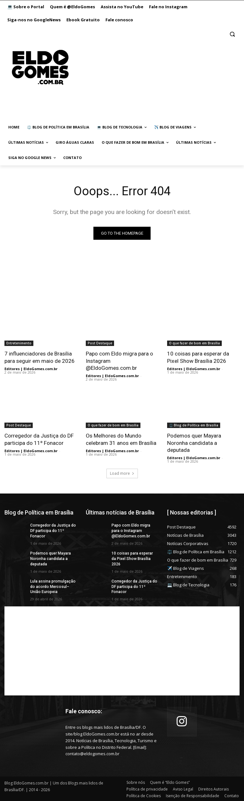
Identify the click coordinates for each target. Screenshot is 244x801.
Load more (122, 473)
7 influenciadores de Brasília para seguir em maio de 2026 (39, 357)
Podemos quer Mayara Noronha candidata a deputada (194, 442)
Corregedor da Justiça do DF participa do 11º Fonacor (39, 439)
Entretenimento (18, 343)
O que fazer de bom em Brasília (194, 343)
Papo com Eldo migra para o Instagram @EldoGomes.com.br (130, 530)
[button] (232, 34)
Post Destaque (100, 343)
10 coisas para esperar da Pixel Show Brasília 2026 (198, 357)
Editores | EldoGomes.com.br (31, 368)
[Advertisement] (150, 73)
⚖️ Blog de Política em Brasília (193, 425)
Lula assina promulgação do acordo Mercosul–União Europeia (52, 586)
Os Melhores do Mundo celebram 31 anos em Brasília (121, 439)
